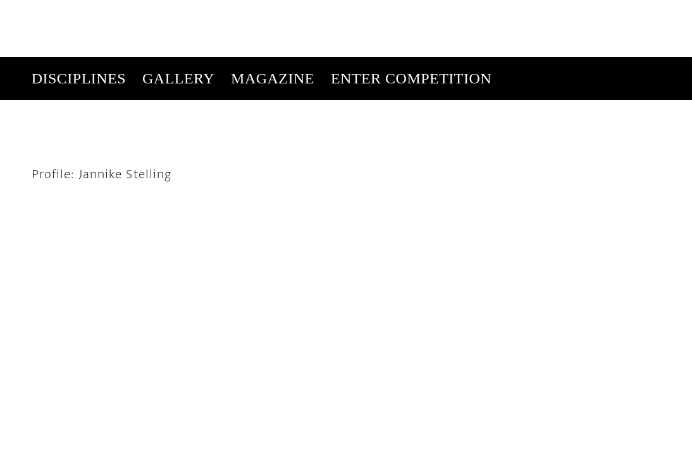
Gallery (178, 21)
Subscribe (475, 64)
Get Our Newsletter (553, 64)
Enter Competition (411, 21)
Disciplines (79, 21)
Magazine (272, 21)
